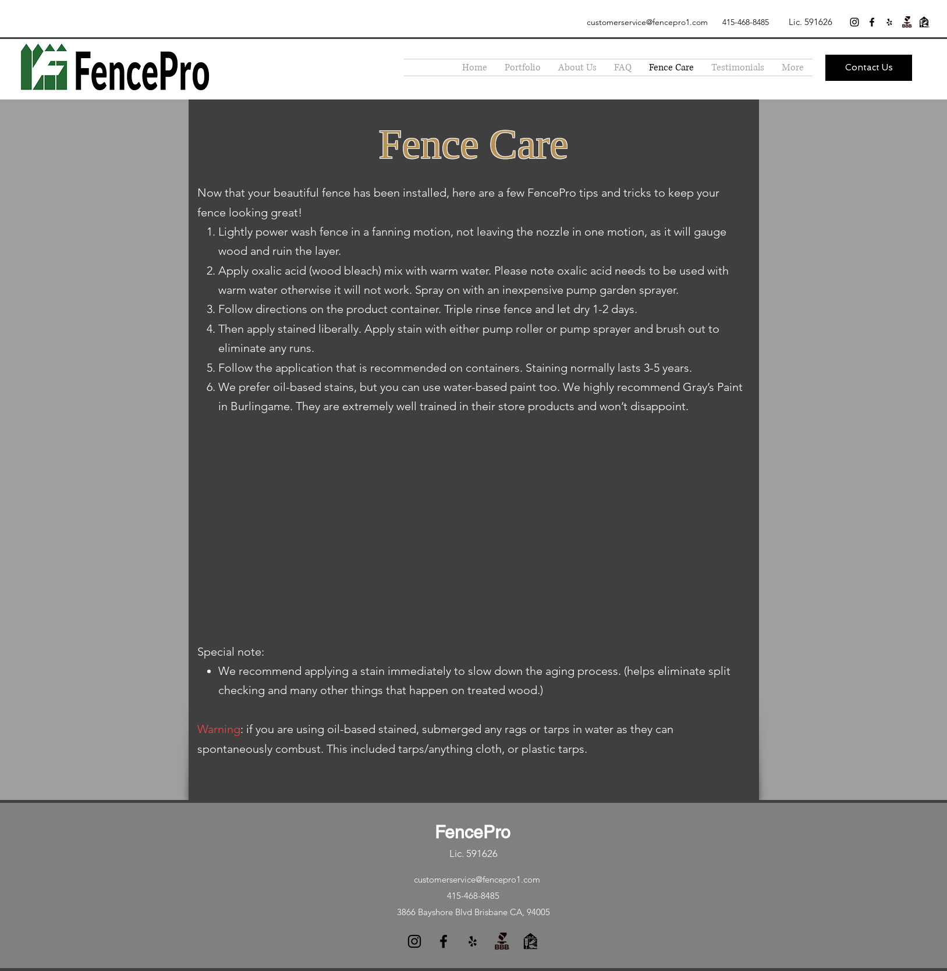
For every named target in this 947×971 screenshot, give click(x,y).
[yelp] (889, 22)
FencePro (472, 832)
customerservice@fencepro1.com (647, 22)
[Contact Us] (868, 68)
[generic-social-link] (907, 22)
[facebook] (872, 22)
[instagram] (854, 22)
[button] (522, 67)
